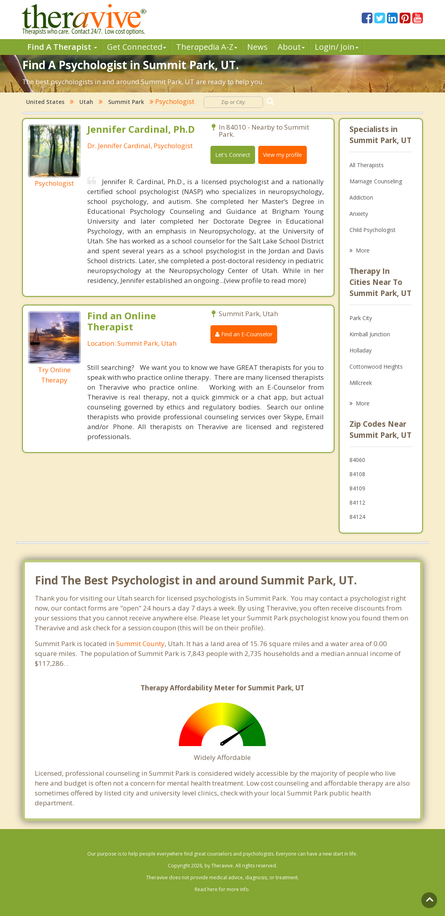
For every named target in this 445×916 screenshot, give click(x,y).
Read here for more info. (222, 889)
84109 (357, 488)
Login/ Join (337, 46)
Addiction (361, 197)
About (291, 46)
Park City (360, 318)
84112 (357, 502)
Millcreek (360, 382)
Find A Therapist (62, 46)
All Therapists (366, 165)
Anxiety (358, 213)
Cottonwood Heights (376, 366)
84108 (357, 474)
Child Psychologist (372, 230)
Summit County (140, 643)
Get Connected (136, 46)
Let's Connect (232, 154)
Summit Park (126, 102)
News (257, 46)
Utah (86, 102)
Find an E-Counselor (243, 334)
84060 (357, 460)
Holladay (360, 350)
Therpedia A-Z (206, 46)
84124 (357, 516)
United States (45, 102)
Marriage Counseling (375, 181)
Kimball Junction (369, 334)
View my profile (282, 154)
